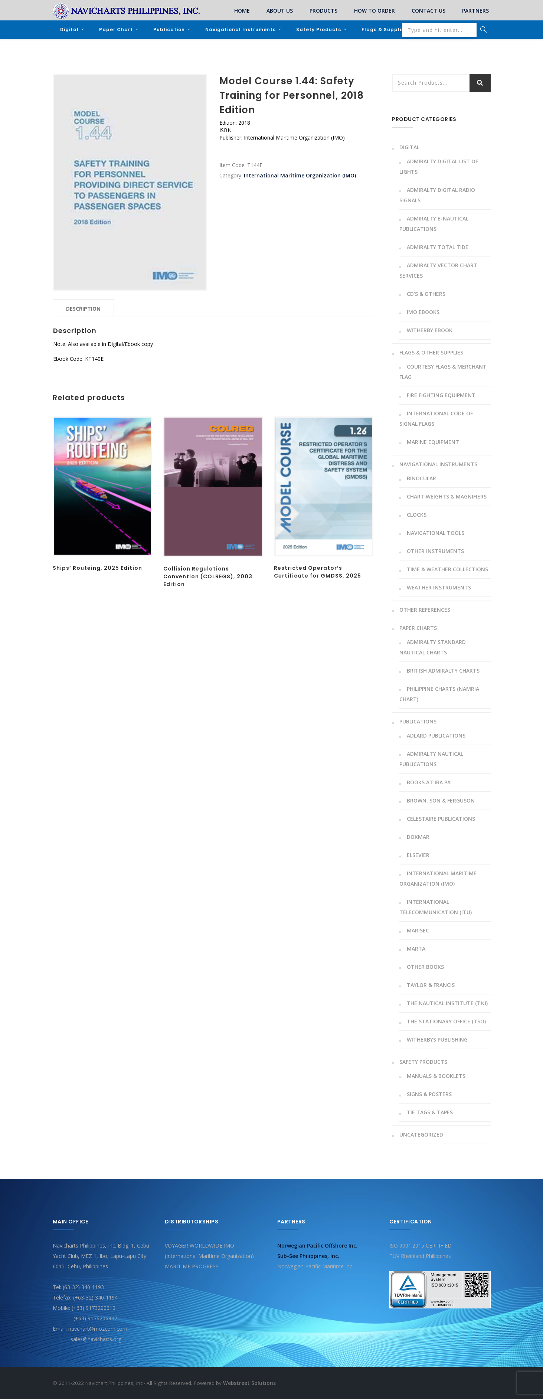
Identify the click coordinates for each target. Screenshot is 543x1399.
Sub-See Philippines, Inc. (308, 1255)
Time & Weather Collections (447, 568)
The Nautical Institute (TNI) (447, 1002)
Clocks (416, 514)
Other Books (425, 966)
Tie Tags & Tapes (430, 1111)
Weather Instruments (439, 587)
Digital (69, 29)
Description (83, 308)
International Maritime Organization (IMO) (300, 175)
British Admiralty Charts (443, 670)
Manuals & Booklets (436, 1075)
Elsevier (418, 854)
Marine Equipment (433, 441)
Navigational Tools (435, 532)
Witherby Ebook (429, 329)
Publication (169, 29)
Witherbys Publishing (437, 1039)
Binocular (421, 477)
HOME (242, 10)
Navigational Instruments (240, 29)
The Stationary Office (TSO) (446, 1020)
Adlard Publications (436, 735)
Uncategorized (421, 1134)
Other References (424, 609)
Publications (417, 721)
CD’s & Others (426, 293)
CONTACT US (428, 10)
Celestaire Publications (441, 818)
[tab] (83, 308)
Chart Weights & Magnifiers (447, 496)
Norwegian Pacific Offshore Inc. (317, 1245)
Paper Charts (418, 627)
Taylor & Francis (431, 984)
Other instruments (435, 550)
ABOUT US (279, 10)
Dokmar (418, 836)
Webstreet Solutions (249, 1382)
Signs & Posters (429, 1093)
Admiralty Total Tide (437, 246)
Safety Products (318, 29)
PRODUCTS (323, 10)
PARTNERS (475, 10)
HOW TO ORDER (374, 10)
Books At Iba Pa (429, 781)
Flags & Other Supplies (431, 352)
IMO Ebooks (423, 311)
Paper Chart (116, 29)
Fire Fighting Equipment (441, 394)
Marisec (418, 930)
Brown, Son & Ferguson (441, 800)
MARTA (416, 948)
